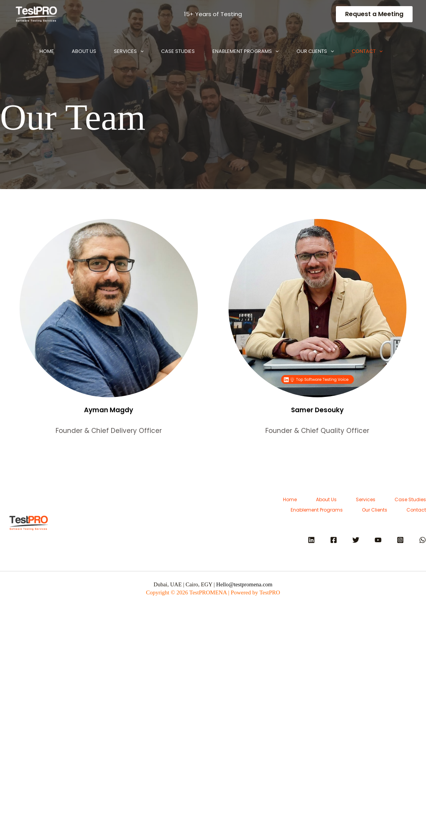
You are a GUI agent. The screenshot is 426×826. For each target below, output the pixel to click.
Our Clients (325, 51)
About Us (75, 51)
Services (125, 51)
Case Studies (179, 51)
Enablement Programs (251, 51)
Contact (41, 97)
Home (33, 51)
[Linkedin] (311, 539)
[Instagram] (400, 539)
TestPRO (269, 592)
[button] (374, 14)
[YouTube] (378, 539)
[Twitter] (355, 539)
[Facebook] (333, 539)
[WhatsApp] (422, 539)
